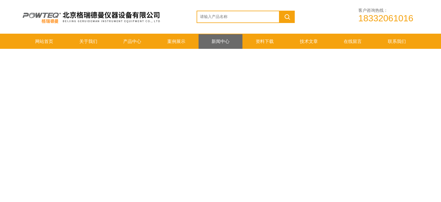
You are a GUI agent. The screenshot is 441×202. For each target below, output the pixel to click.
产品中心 (132, 41)
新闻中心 (221, 41)
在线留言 (353, 41)
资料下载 (265, 41)
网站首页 (44, 41)
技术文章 (309, 41)
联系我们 (397, 41)
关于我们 (88, 41)
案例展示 (176, 41)
